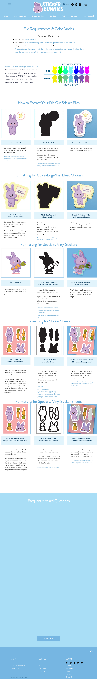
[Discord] (82, 662)
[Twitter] (78, 662)
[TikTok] (72, 4)
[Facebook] (80, 4)
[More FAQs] (48, 638)
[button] (9, 4)
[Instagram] (76, 4)
